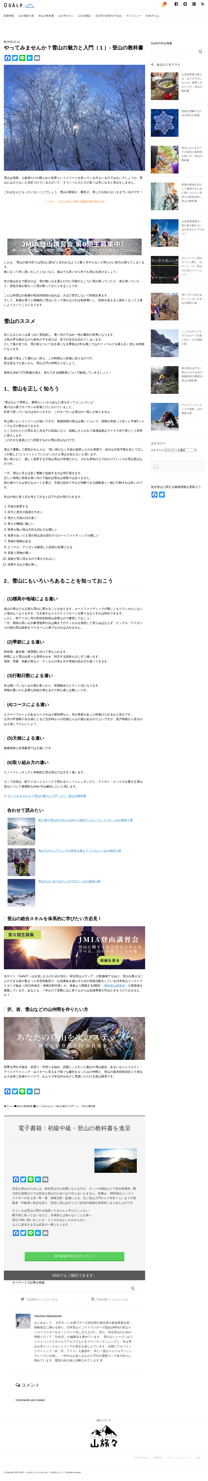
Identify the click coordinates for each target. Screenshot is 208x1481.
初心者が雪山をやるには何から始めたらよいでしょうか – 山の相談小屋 (85, 820)
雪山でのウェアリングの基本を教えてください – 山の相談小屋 (79, 850)
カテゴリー (157, 450)
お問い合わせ (141, 1459)
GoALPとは (152, 15)
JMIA (198, 1459)
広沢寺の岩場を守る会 (108, 15)
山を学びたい (66, 15)
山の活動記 (84, 15)
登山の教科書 (46, 15)
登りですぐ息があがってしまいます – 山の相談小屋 (192, 299)
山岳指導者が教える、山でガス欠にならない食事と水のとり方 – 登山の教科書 (191, 82)
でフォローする (42, 1300)
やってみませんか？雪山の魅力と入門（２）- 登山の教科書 (47, 795)
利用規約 (157, 1459)
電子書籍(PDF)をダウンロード (74, 1256)
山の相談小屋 (26, 15)
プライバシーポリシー (179, 1459)
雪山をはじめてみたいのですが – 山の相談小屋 (69, 881)
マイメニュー (133, 15)
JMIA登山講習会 (114, 985)
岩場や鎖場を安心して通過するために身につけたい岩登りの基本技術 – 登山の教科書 (191, 193)
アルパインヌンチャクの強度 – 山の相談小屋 (191, 409)
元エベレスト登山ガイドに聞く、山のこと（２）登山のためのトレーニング (191, 266)
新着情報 (9, 15)
